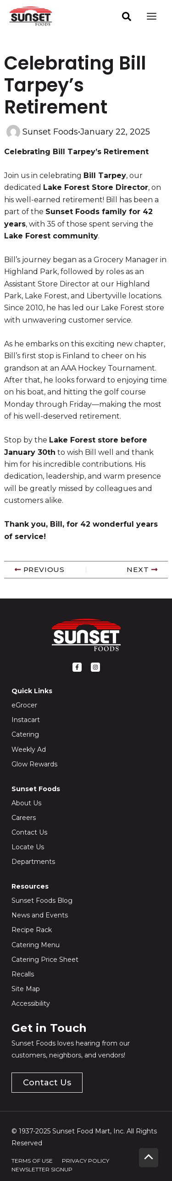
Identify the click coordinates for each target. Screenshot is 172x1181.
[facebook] (126, 16)
